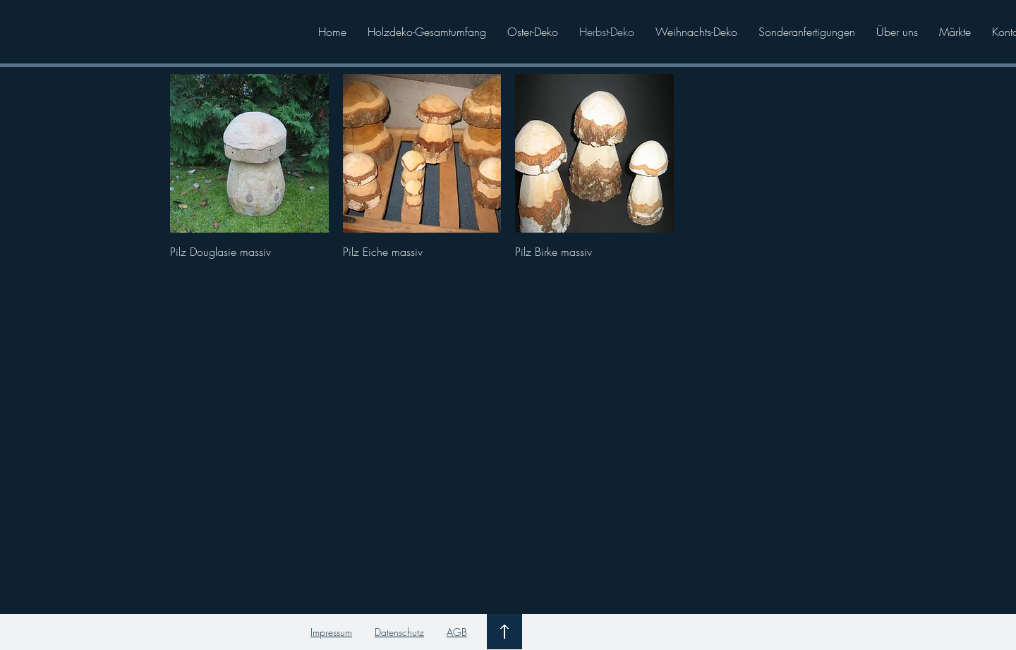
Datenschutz (399, 632)
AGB (457, 632)
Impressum (331, 632)
